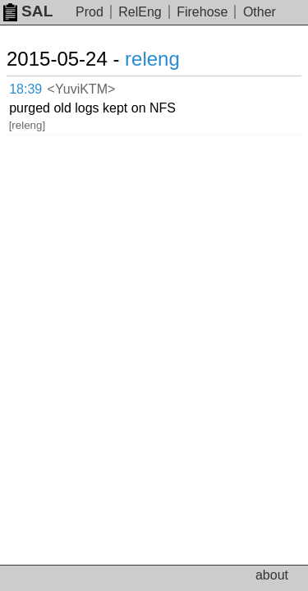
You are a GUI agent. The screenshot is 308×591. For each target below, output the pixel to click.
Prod (89, 12)
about (271, 575)
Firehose (202, 12)
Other (259, 12)
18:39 (25, 89)
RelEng (139, 12)
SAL (28, 11)
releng (152, 59)
